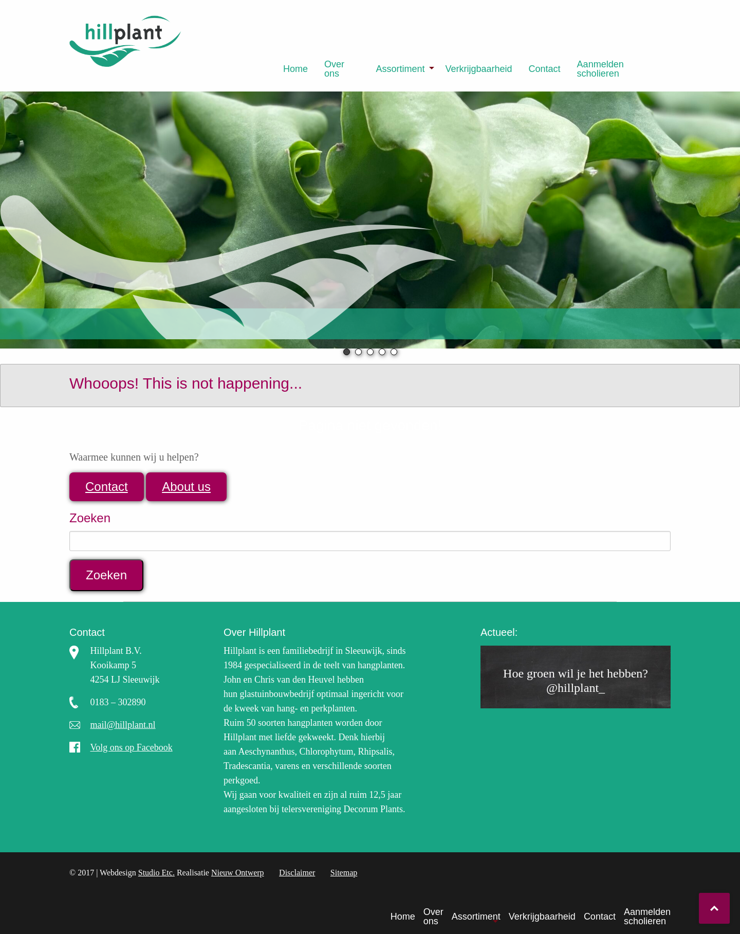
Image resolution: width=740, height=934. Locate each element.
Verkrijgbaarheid (478, 69)
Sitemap (343, 872)
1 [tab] (346, 352)
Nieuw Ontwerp (237, 872)
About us (186, 486)
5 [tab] (394, 352)
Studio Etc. (156, 872)
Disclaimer (297, 872)
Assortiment (400, 69)
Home (295, 69)
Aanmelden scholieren (600, 69)
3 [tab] (370, 352)
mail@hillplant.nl (123, 725)
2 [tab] (358, 352)
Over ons (334, 69)
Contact (545, 69)
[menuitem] (295, 69)
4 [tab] (382, 352)
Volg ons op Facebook (131, 747)
